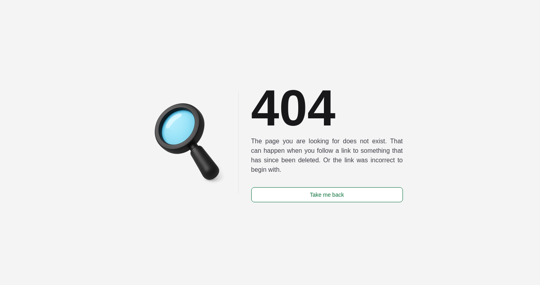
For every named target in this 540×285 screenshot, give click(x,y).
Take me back (327, 195)
